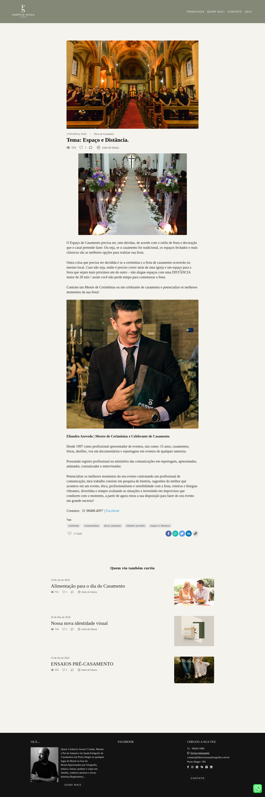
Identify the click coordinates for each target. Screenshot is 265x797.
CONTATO (235, 11)
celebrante (73, 525)
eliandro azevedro (135, 525)
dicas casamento (112, 525)
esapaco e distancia (160, 525)
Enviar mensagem (200, 753)
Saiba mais (72, 785)
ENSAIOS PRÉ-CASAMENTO (82, 664)
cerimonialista (91, 525)
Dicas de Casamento (104, 134)
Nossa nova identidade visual (79, 623)
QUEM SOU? (216, 11)
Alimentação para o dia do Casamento (88, 586)
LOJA (248, 11)
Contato (198, 778)
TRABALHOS (195, 11)
